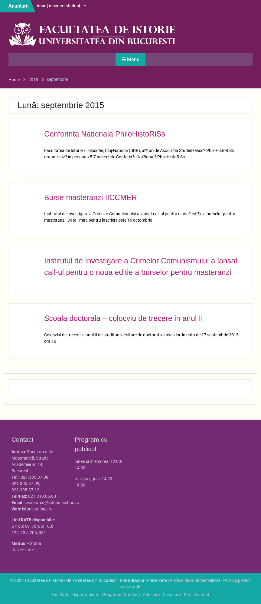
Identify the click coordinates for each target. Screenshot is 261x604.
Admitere (151, 594)
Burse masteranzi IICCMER (90, 197)
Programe (111, 594)
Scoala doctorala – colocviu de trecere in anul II (123, 318)
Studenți (132, 594)
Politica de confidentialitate (195, 580)
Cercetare (172, 594)
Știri (187, 594)
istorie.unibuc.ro (37, 509)
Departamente (85, 594)
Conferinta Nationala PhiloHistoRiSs (104, 134)
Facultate (60, 594)
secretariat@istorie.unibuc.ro (51, 502)
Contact (201, 594)
